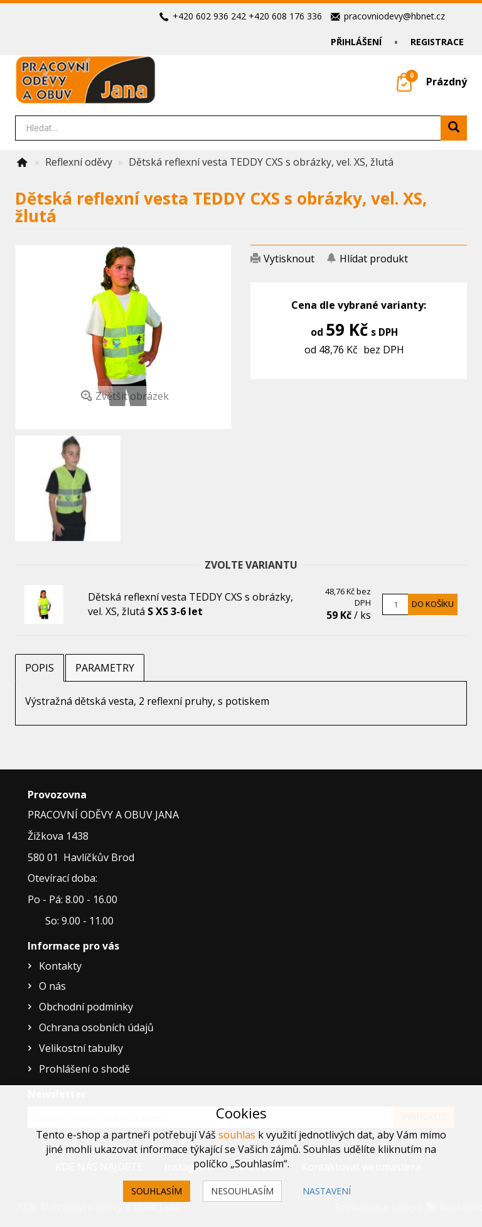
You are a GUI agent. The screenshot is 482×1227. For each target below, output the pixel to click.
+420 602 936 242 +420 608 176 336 (247, 16)
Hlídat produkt (374, 258)
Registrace (437, 42)
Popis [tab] (39, 668)
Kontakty (60, 966)
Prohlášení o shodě (84, 1069)
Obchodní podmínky (86, 1007)
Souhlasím (156, 1191)
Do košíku (433, 603)
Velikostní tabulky (81, 1048)
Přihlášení (356, 42)
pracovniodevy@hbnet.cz (394, 16)
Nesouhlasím (242, 1191)
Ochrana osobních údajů (96, 1027)
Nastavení (327, 1191)
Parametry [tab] (104, 668)
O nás (52, 986)
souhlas (236, 1135)
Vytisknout (289, 258)
